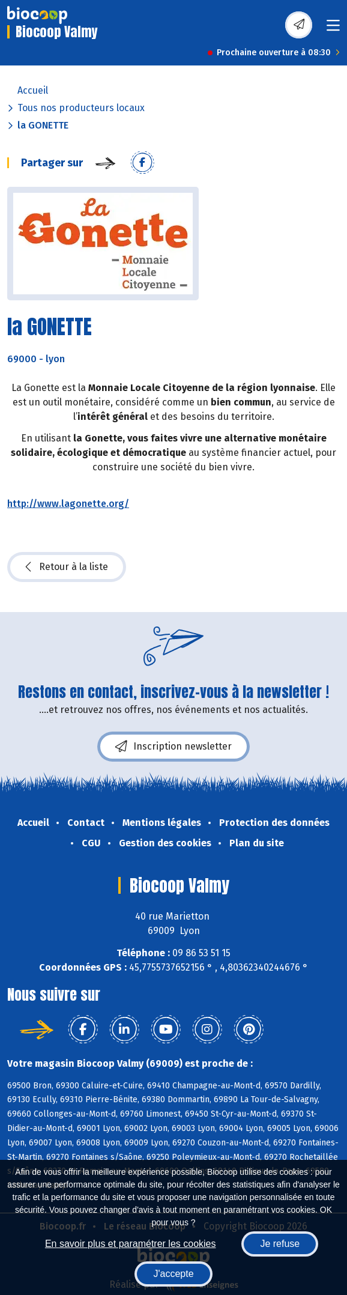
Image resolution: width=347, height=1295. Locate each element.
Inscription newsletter (173, 747)
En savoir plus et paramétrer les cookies (130, 1244)
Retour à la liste (66, 567)
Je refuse (280, 1244)
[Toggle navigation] (333, 29)
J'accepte (173, 1274)
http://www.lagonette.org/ (68, 503)
